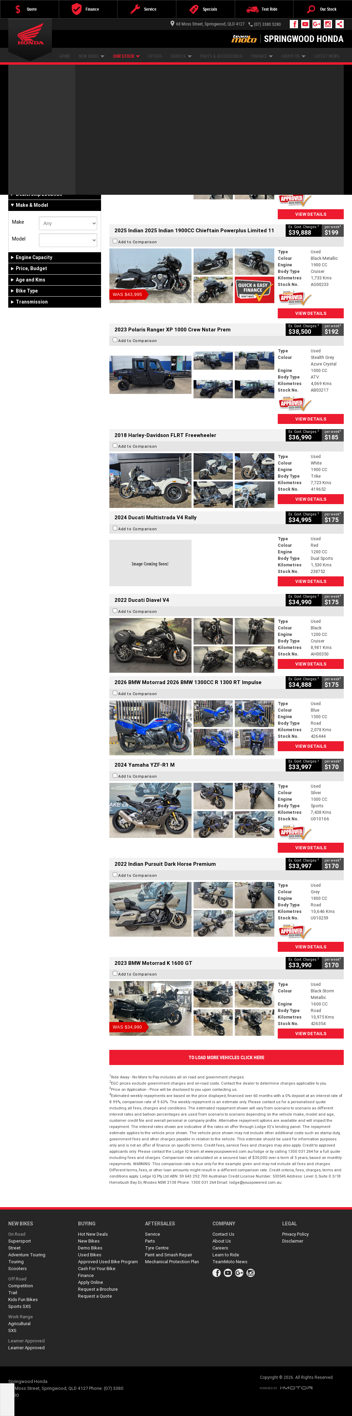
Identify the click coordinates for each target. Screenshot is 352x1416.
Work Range (20, 1317)
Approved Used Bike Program (108, 1262)
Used (63, 180)
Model (18, 239)
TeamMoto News (230, 1262)
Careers (220, 1248)
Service (181, 56)
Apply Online (90, 1282)
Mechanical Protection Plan (172, 1262)
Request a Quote (95, 1296)
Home (64, 56)
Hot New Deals (93, 1234)
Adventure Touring (26, 1255)
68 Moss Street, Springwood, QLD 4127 (207, 23)
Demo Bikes (90, 1248)
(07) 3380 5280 (267, 24)
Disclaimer (292, 1241)
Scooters (17, 1268)
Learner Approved (26, 1341)
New (19, 180)
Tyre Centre (157, 1248)
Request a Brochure (98, 1289)
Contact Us (223, 1234)
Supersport (19, 1241)
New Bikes (91, 56)
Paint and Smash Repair (168, 1255)
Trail (12, 1293)
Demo (42, 180)
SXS (12, 1330)
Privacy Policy (295, 1234)
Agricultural (19, 1324)
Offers (155, 56)
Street (14, 1248)
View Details (311, 214)
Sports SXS (19, 1306)
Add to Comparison (137, 142)
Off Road (17, 1279)
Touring (16, 1262)
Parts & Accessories (221, 56)
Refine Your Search (35, 110)
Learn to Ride (225, 1255)
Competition (20, 1286)
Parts (150, 1241)
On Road (16, 1234)
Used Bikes (89, 1255)
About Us (293, 56)
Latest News (326, 56)
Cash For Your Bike (97, 1268)
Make (18, 222)
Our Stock (126, 56)
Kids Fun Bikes (23, 1299)
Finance (262, 56)
